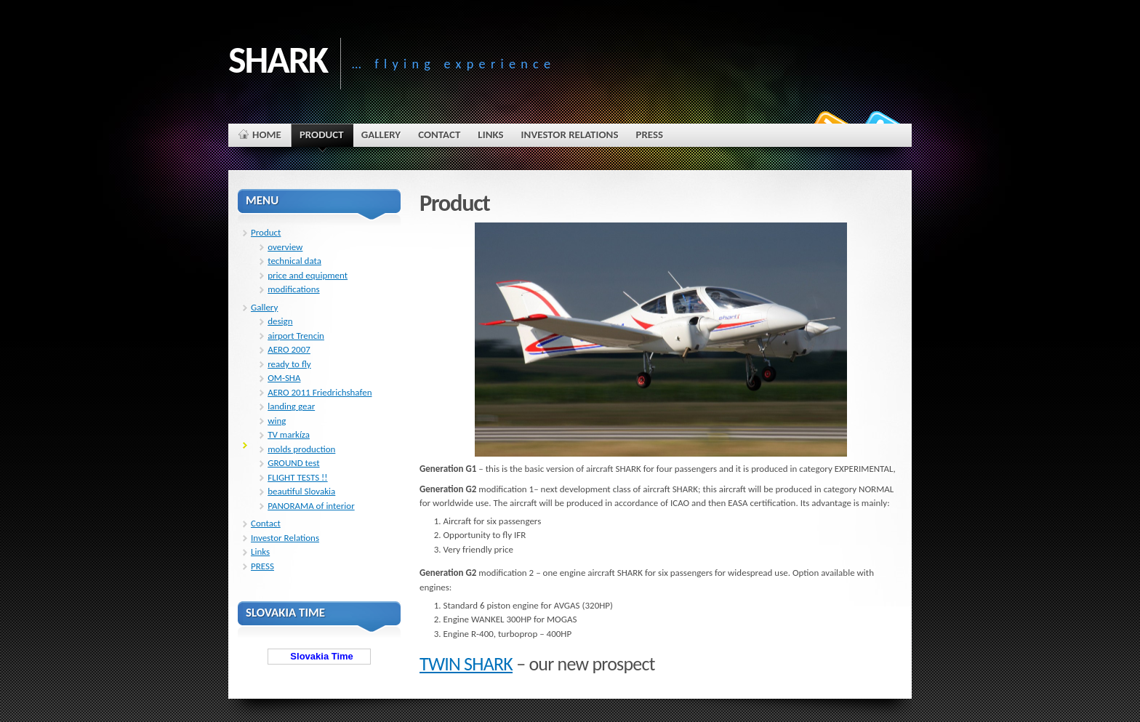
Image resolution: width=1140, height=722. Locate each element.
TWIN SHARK (466, 663)
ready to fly (289, 363)
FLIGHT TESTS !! (297, 477)
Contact (266, 523)
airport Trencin (296, 335)
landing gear (291, 406)
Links (260, 551)
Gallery (264, 307)
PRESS (262, 566)
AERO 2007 (289, 349)
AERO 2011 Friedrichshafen (320, 392)
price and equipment (308, 275)
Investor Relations (285, 537)
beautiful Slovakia (301, 491)
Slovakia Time (319, 656)
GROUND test (293, 462)
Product (266, 232)
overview (285, 246)
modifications (293, 289)
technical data (294, 260)
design (280, 321)
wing (277, 420)
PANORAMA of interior (311, 505)
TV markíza (289, 434)
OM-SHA (284, 377)
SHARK (277, 59)
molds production (301, 449)
